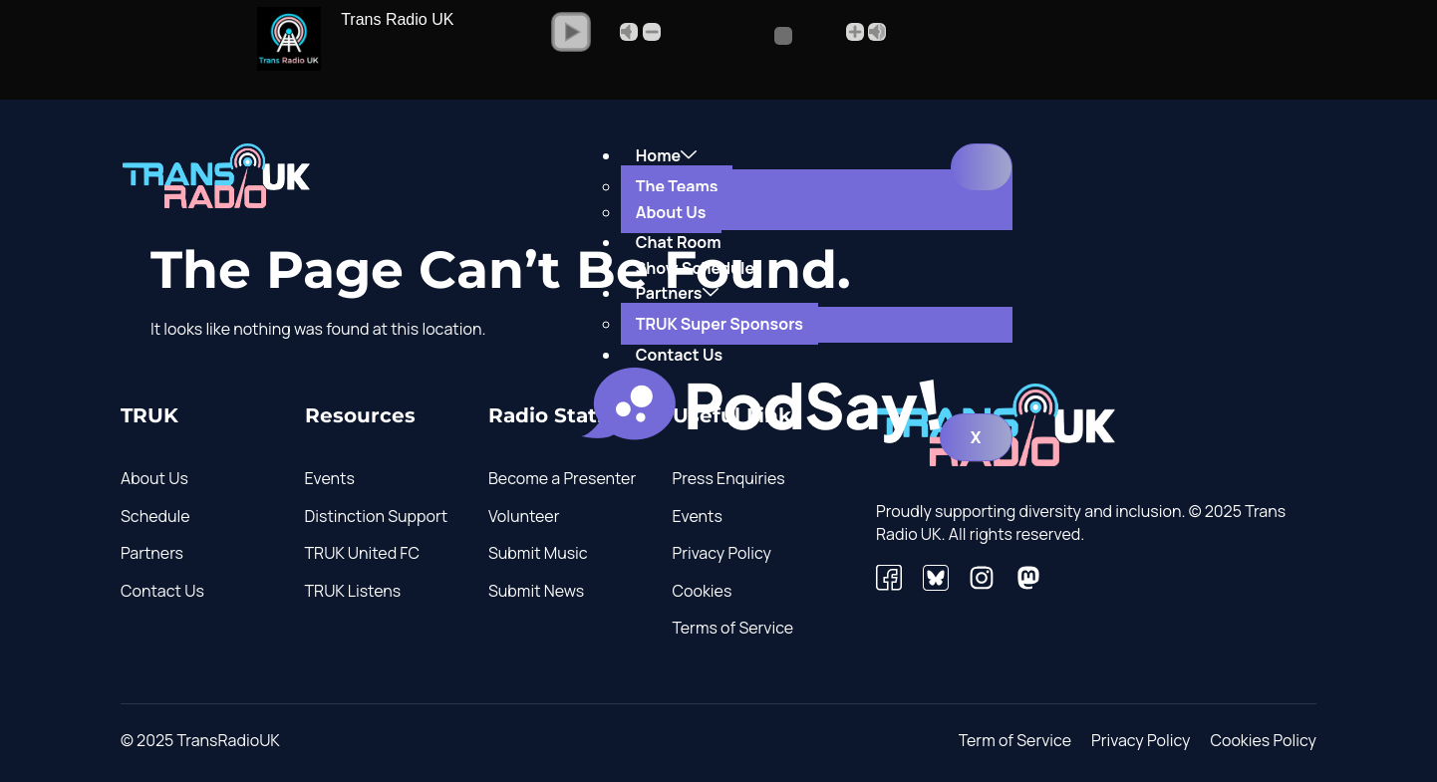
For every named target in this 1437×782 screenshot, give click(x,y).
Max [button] (877, 32)
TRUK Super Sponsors (719, 324)
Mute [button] (629, 32)
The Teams (677, 186)
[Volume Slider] (753, 36)
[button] (571, 32)
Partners (677, 293)
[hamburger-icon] (981, 167)
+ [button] (855, 32)
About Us (671, 212)
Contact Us (679, 355)
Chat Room (678, 242)
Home (666, 155)
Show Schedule (695, 268)
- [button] (652, 32)
